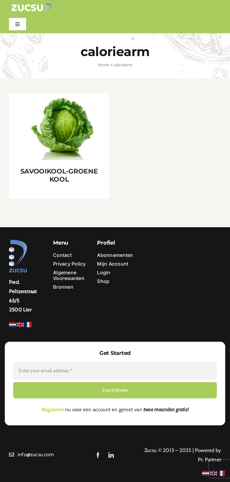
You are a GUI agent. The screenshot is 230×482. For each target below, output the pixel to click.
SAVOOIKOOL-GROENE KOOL (59, 175)
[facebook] (98, 455)
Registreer (53, 409)
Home (103, 64)
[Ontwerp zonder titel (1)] (31, 5)
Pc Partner (209, 460)
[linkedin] (111, 455)
